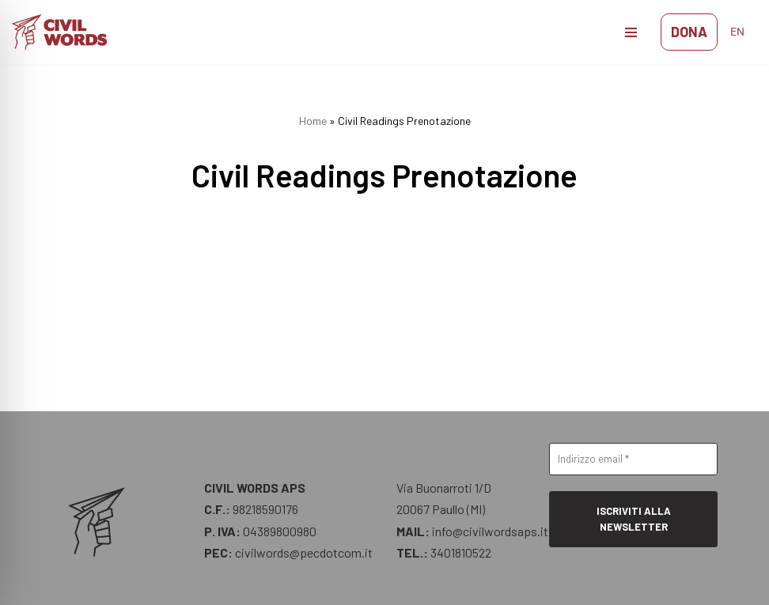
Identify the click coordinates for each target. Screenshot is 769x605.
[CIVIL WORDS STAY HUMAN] (63, 32)
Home (313, 120)
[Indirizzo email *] (633, 459)
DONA (689, 31)
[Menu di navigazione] (631, 32)
